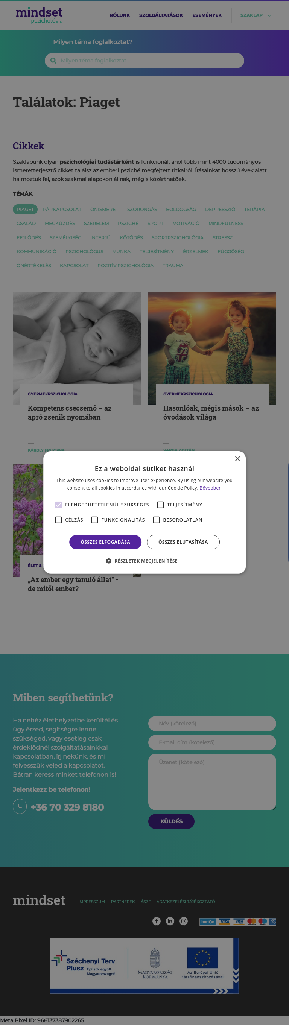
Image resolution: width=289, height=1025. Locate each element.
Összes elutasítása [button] (183, 542)
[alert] (144, 512)
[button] (144, 560)
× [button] (237, 459)
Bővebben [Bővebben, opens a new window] (210, 488)
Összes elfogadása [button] (105, 542)
